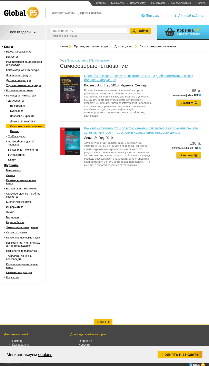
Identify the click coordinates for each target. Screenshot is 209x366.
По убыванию (100, 60)
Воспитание (17, 105)
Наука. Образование (18, 51)
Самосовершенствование (26, 126)
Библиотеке (118, 3)
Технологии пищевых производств (19, 257)
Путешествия (16, 154)
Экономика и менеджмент (22, 227)
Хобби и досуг (17, 136)
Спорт (12, 159)
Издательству (138, 3)
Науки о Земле (15, 222)
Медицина (12, 217)
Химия (10, 212)
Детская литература (18, 80)
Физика (10, 175)
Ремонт (14, 131)
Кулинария (16, 110)
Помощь (152, 15)
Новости (84, 344)
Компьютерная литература (22, 70)
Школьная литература (19, 90)
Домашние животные (23, 121)
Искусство (12, 56)
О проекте (85, 340)
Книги (8, 46)
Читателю (100, 3)
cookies (45, 354)
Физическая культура (19, 272)
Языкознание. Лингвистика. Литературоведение (23, 244)
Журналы (11, 165)
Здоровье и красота (22, 116)
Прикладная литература (21, 95)
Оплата (201, 3)
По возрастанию (78, 60)
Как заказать (158, 3)
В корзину (186, 103)
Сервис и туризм (16, 232)
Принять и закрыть (180, 354)
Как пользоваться (181, 3)
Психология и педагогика (21, 250)
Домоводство (16, 100)
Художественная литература (23, 85)
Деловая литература (18, 75)
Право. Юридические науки (23, 237)
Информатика (14, 206)
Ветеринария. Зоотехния (21, 188)
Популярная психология (23, 149)
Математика (13, 170)
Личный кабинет (191, 15)
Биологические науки (19, 201)
